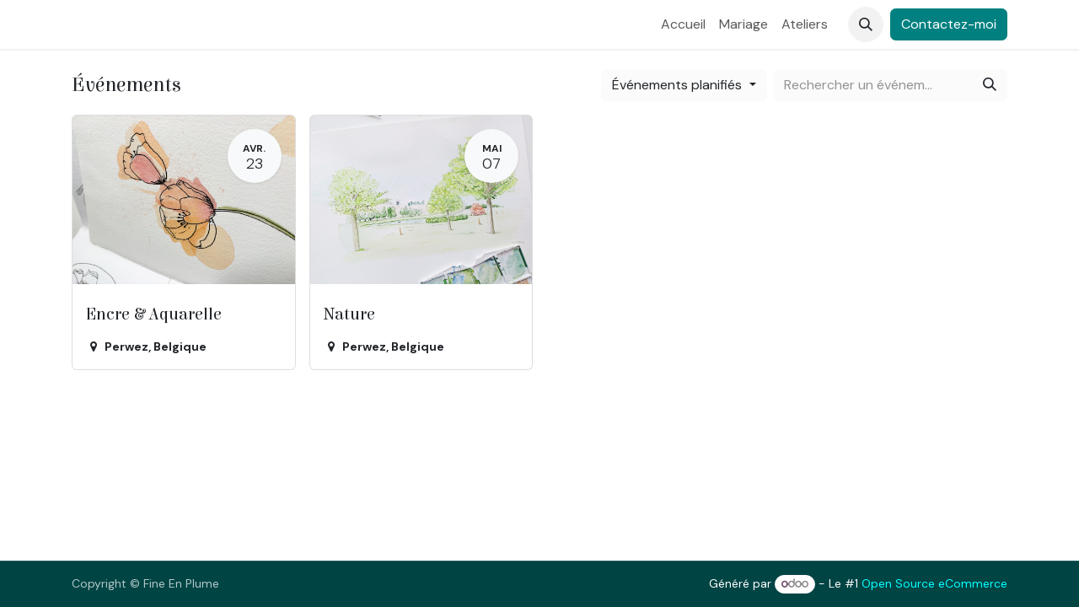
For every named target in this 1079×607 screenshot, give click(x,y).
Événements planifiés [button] (678, 85)
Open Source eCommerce (934, 583)
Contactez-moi (948, 24)
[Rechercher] (989, 85)
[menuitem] (683, 24)
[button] (865, 24)
